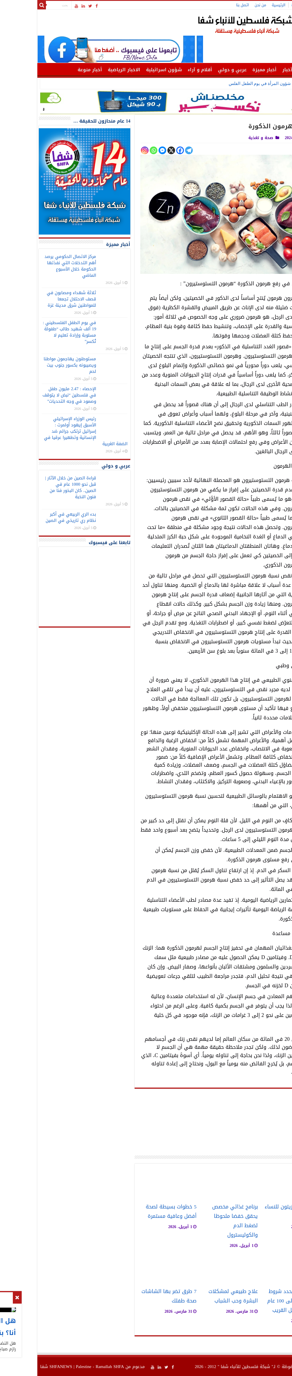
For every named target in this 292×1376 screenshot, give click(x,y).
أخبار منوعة (54, 69)
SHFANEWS (24, 1367)
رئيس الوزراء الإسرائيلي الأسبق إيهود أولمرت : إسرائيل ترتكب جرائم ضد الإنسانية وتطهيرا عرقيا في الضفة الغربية (50, 431)
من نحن (224, 5)
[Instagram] (109, 150)
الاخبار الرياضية (88, 69)
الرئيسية (243, 5)
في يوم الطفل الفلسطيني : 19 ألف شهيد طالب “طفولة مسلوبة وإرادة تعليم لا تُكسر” (33, 332)
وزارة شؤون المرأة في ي (242, 83)
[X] (135, 150)
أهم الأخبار (258, 69)
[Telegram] (153, 150)
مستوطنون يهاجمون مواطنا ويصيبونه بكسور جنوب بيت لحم (34, 365)
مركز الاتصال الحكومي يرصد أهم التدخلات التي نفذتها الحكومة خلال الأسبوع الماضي (34, 266)
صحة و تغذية (224, 138)
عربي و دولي (196, 69)
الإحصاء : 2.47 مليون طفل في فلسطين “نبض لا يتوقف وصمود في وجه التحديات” (33, 395)
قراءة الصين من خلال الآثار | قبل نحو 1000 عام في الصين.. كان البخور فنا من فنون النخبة (34, 487)
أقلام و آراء (164, 69)
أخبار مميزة (228, 69)
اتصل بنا (206, 5)
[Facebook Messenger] (126, 150)
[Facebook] (144, 150)
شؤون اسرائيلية (128, 69)
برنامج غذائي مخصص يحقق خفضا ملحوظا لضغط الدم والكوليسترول (199, 1221)
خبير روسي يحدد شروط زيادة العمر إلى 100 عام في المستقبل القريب (257, 1301)
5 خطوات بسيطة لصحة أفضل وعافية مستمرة (135, 1211)
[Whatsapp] (117, 150)
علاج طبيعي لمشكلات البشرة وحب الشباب (197, 1296)
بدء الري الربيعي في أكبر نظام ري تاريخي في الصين (35, 517)
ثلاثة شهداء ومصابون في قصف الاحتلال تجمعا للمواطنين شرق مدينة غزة (35, 299)
